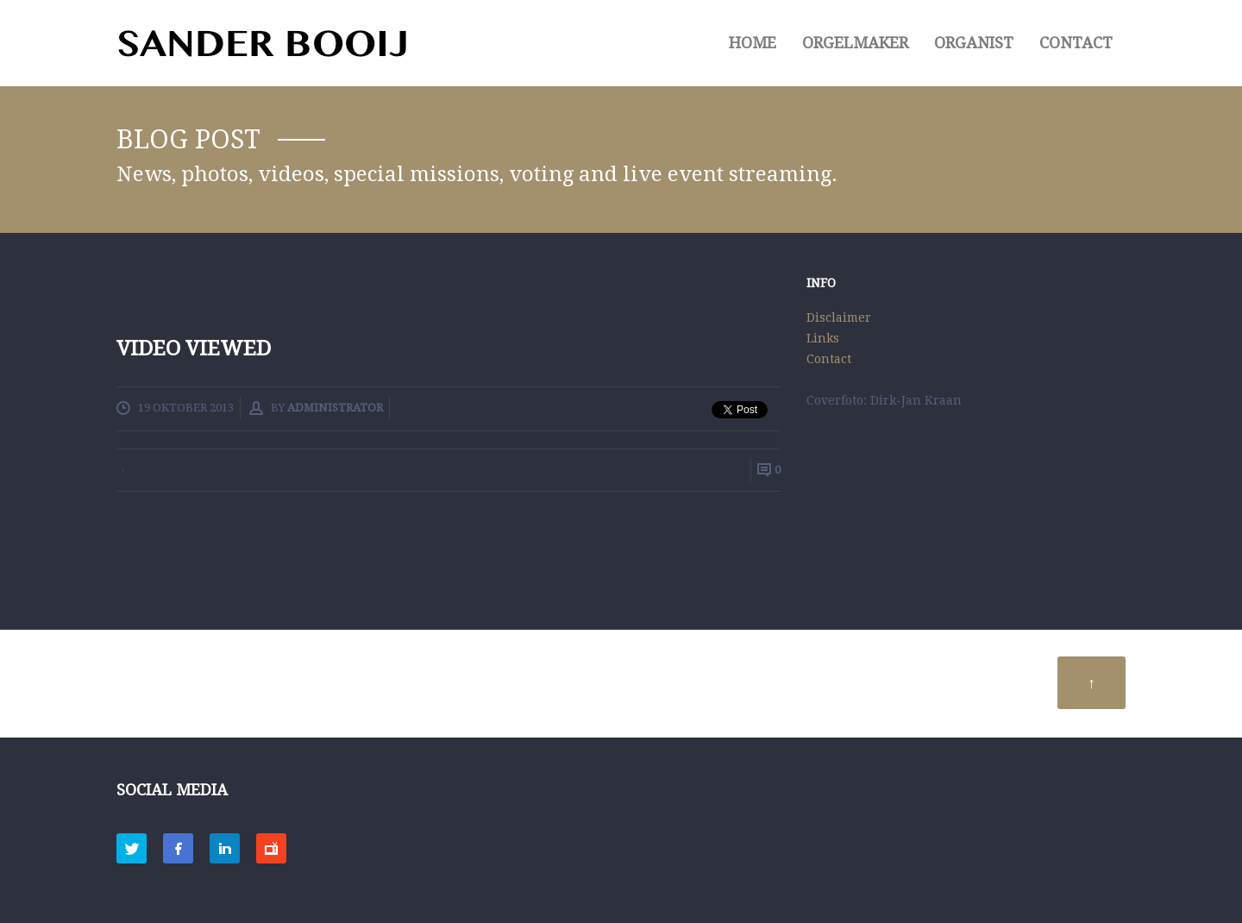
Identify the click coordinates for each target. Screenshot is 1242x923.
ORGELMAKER (855, 43)
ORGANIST (973, 43)
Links (822, 338)
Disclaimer (838, 317)
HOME (752, 43)
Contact (1076, 43)
